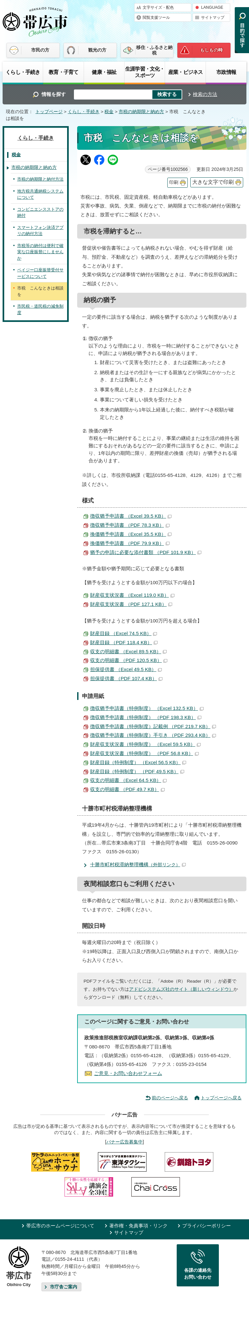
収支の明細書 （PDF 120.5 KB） (128, 660)
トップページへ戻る (221, 1097)
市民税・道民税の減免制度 (40, 309)
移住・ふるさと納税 (154, 50)
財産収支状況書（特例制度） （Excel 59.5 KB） (145, 744)
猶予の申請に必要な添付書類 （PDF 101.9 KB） (145, 552)
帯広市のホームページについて (60, 1225)
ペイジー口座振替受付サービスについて (40, 273)
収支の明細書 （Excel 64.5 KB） (128, 780)
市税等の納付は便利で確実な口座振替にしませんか (40, 252)
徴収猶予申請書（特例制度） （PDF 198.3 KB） (145, 717)
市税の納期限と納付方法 (40, 179)
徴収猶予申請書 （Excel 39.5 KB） (131, 516)
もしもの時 (211, 50)
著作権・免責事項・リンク (138, 1225)
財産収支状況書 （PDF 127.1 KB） (131, 604)
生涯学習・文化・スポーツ (144, 72)
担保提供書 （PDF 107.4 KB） (126, 678)
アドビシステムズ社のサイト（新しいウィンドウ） (181, 989)
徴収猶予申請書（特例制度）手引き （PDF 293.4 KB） (153, 735)
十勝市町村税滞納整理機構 (138, 864)
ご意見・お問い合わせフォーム (128, 1073)
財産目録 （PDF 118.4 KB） (124, 642)
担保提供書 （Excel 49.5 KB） (126, 669)
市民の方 (40, 50)
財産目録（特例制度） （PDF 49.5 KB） (137, 771)
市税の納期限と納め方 (141, 111)
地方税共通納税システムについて (40, 194)
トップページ (49, 111)
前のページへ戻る (170, 1097)
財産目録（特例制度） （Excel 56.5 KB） (138, 762)
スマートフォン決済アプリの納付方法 (40, 230)
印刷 (173, 182)
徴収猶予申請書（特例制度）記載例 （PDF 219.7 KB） (153, 726)
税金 (108, 111)
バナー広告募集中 (124, 1141)
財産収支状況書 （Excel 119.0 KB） (132, 595)
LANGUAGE (212, 7)
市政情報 (226, 72)
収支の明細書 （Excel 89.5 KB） (128, 651)
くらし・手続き (23, 72)
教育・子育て (63, 72)
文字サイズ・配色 (158, 7)
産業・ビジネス (185, 72)
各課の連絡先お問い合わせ (197, 1274)
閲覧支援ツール (156, 17)
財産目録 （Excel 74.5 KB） (123, 633)
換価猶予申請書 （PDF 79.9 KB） (130, 543)
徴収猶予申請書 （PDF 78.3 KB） (130, 525)
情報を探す (54, 94)
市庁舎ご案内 (63, 1286)
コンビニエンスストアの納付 (40, 212)
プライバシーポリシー (206, 1225)
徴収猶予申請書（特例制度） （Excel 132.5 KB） (147, 708)
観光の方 (97, 50)
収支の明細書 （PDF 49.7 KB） (127, 789)
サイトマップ (212, 17)
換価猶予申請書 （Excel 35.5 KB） (131, 534)
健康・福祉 (104, 72)
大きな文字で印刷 (213, 182)
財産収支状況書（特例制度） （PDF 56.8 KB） (144, 753)
